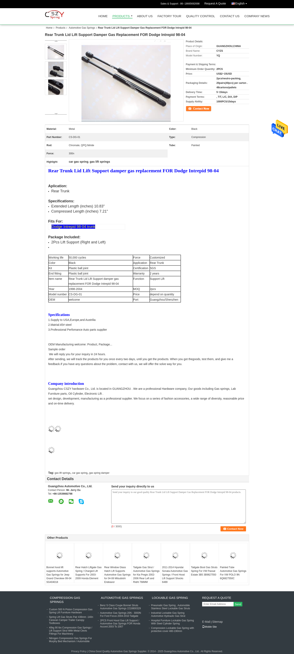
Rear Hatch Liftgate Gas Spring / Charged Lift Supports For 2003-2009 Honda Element (88, 573)
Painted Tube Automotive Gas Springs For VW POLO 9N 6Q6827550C (233, 573)
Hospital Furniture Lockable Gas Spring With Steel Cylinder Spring (172, 622)
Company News (257, 16)
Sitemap (217, 621)
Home (103, 16)
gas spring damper (99, 472)
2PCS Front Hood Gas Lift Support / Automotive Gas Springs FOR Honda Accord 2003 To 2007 (120, 623)
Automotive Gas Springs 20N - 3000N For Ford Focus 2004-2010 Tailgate (120, 614)
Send (238, 604)
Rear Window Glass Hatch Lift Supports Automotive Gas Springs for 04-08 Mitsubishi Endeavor (117, 574)
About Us (145, 16)
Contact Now (193, 108)
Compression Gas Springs (65, 600)
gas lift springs (62, 472)
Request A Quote (215, 3)
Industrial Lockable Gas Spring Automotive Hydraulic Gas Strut (168, 614)
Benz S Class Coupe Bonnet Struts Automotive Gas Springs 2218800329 (120, 607)
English (242, 2)
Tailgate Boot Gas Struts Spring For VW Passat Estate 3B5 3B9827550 (204, 571)
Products (121, 16)
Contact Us (229, 16)
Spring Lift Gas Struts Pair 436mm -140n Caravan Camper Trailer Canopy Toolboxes (71, 620)
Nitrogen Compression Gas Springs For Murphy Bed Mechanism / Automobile (70, 640)
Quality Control (200, 16)
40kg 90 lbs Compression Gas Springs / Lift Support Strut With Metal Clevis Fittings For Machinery (70, 630)
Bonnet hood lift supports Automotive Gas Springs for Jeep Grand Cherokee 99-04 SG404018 (58, 574)
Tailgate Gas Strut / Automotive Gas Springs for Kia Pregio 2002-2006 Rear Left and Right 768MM (146, 574)
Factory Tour (169, 16)
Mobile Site (209, 626)
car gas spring (79, 472)
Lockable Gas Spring (170, 597)
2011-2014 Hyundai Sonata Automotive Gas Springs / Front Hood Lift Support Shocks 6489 (175, 574)
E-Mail (206, 621)
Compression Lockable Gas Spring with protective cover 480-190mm (172, 630)
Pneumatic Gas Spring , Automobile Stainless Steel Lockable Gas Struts (170, 607)
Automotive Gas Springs (82, 27)
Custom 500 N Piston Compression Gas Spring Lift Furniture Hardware (70, 611)
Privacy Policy (79, 651)
